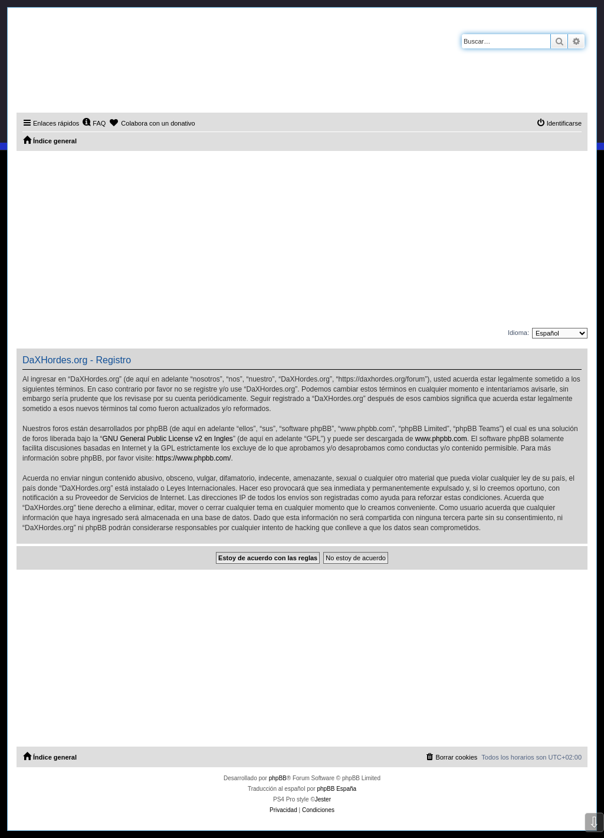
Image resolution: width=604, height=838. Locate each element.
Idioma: (518, 332)
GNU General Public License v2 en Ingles (167, 439)
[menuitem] (94, 123)
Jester (323, 799)
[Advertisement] (302, 239)
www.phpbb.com (441, 439)
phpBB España (336, 789)
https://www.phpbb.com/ (193, 458)
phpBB (278, 778)
